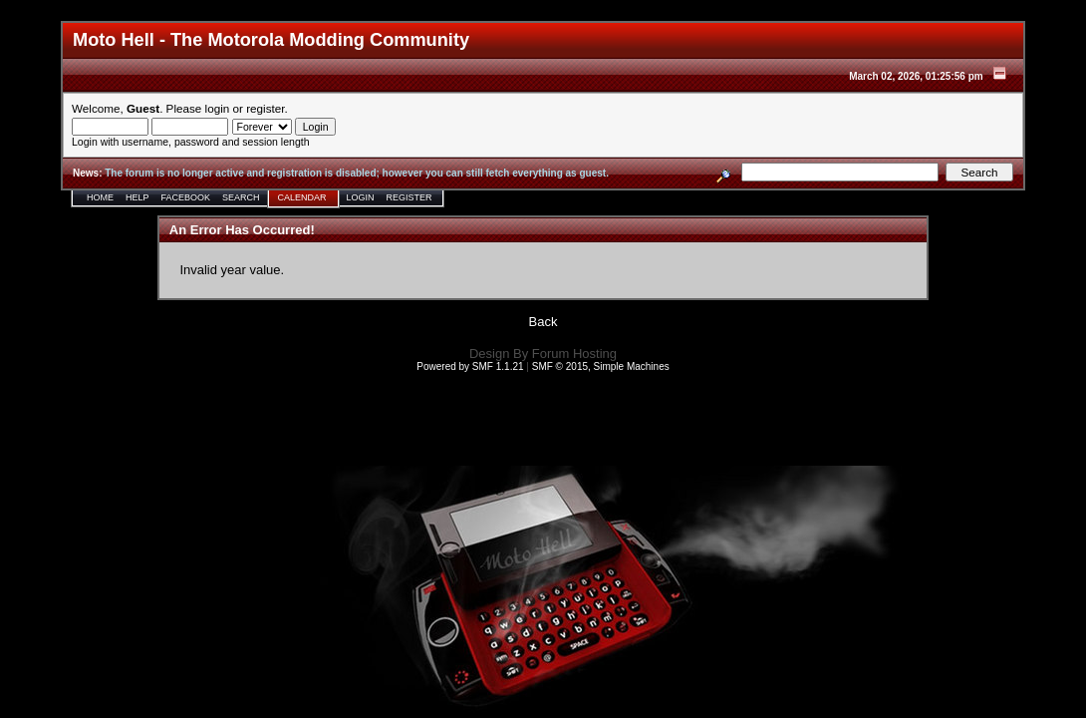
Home (100, 197)
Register (409, 197)
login (217, 108)
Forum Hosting (574, 353)
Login (361, 197)
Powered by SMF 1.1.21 (469, 366)
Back (543, 321)
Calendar (302, 197)
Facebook (186, 197)
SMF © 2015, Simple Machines (601, 366)
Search (241, 197)
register (265, 108)
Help (137, 197)
